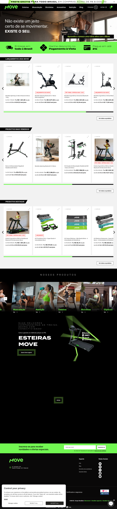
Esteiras (25, 7)
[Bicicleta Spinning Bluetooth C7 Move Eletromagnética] (47, 87)
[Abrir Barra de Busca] (96, 7)
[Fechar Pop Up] (114, 2)
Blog (81, 7)
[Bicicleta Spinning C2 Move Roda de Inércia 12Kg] (18, 87)
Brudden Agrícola (97, 500)
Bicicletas (49, 7)
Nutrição (72, 7)
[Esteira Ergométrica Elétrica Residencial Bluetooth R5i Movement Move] (18, 230)
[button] (29, 66)
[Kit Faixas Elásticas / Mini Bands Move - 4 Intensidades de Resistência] (77, 230)
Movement (87, 500)
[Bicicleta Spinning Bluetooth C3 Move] (47, 158)
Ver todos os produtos (105, 118)
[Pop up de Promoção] (58, 2)
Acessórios (61, 7)
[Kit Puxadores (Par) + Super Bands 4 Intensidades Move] (47, 230)
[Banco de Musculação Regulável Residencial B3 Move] (18, 158)
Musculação (37, 7)
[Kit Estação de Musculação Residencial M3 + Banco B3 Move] (77, 158)
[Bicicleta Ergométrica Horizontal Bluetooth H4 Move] (77, 87)
